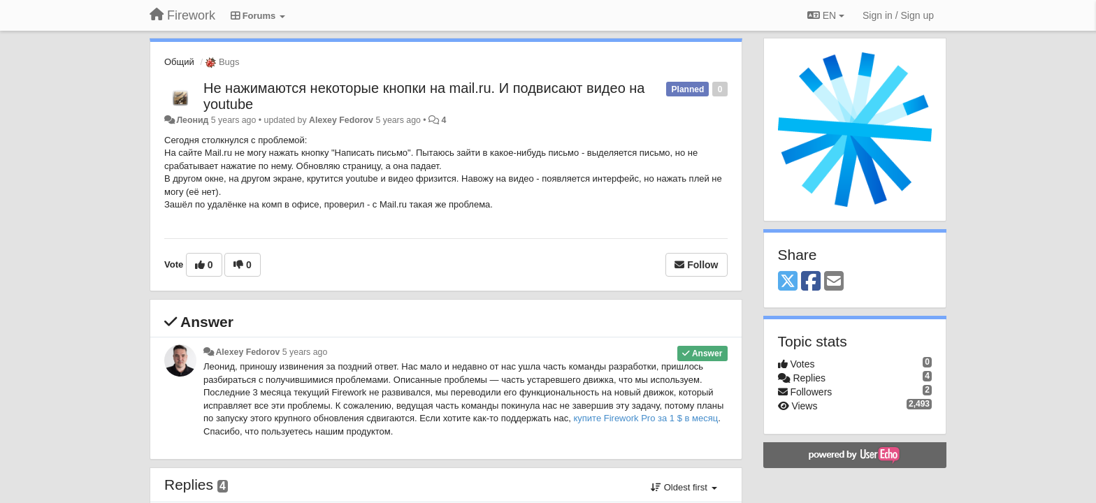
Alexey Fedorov (341, 120)
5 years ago (305, 352)
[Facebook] (811, 282)
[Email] (834, 282)
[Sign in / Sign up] (898, 15)
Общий (179, 62)
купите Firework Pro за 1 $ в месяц (645, 418)
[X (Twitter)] (788, 282)
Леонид (192, 120)
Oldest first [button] (683, 487)
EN (825, 15)
